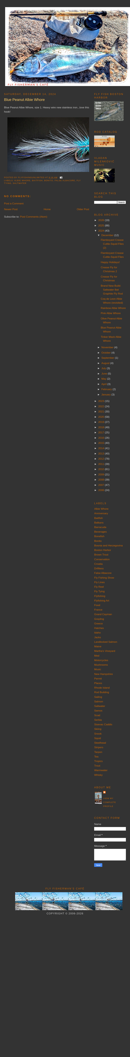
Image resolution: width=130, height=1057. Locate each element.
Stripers (98, 747)
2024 (101, 230)
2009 (101, 474)
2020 (101, 416)
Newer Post (11, 209)
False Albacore (65, 180)
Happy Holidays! (110, 262)
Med (96, 655)
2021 (101, 411)
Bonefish (99, 536)
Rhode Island (102, 687)
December (107, 235)
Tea (96, 756)
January (106, 394)
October (106, 352)
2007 (101, 484)
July (104, 368)
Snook (98, 733)
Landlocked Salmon (105, 641)
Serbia (98, 719)
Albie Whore (22, 180)
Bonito (48, 180)
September (108, 357)
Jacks (97, 637)
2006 (101, 490)
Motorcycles (101, 660)
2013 (101, 453)
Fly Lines (99, 582)
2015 (101, 442)
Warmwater (100, 770)
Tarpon (98, 752)
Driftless (99, 568)
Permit (98, 678)
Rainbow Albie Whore (113, 308)
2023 (101, 401)
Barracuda (100, 527)
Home (47, 209)
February (107, 389)
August (105, 363)
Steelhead (100, 742)
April (104, 384)
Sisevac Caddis (103, 724)
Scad (97, 715)
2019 (101, 421)
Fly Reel (99, 586)
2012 (101, 458)
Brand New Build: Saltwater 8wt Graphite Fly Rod (112, 289)
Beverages (100, 531)
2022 (101, 406)
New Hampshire (103, 674)
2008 (101, 479)
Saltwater (19, 183)
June (104, 373)
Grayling (99, 618)
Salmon (98, 701)
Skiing (97, 728)
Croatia (98, 563)
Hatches (99, 628)
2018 (101, 427)
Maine (97, 646)
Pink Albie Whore (111, 313)
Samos (98, 710)
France (98, 609)
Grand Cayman (103, 614)
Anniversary (101, 513)
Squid (97, 738)
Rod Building (101, 692)
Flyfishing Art (101, 600)
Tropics (98, 761)
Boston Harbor (102, 550)
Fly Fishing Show (104, 577)
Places (98, 683)
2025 (101, 225)
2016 (101, 437)
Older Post (83, 209)
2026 (101, 220)
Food (97, 605)
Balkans (98, 522)
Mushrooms (101, 664)
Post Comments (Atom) (33, 216)
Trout (97, 765)
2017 (101, 432)
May (104, 378)
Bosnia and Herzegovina (108, 545)
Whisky (98, 774)
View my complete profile (109, 802)
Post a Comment (14, 203)
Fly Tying (99, 591)
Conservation (102, 559)
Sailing (98, 696)
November (107, 347)
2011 (101, 464)
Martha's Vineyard (104, 650)
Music (97, 669)
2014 (101, 448)
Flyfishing (99, 596)
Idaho (97, 632)
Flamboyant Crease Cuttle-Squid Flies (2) (112, 243)
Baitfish (37, 180)
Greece (98, 623)
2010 (101, 469)
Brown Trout (101, 554)
